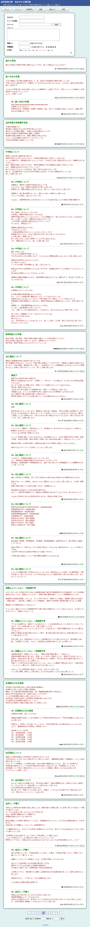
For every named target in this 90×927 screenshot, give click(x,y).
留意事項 (29, 9)
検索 (40, 9)
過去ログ (52, 9)
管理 (63, 9)
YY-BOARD (45, 925)
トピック (18, 9)
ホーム (6, 9)
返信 (82, 69)
